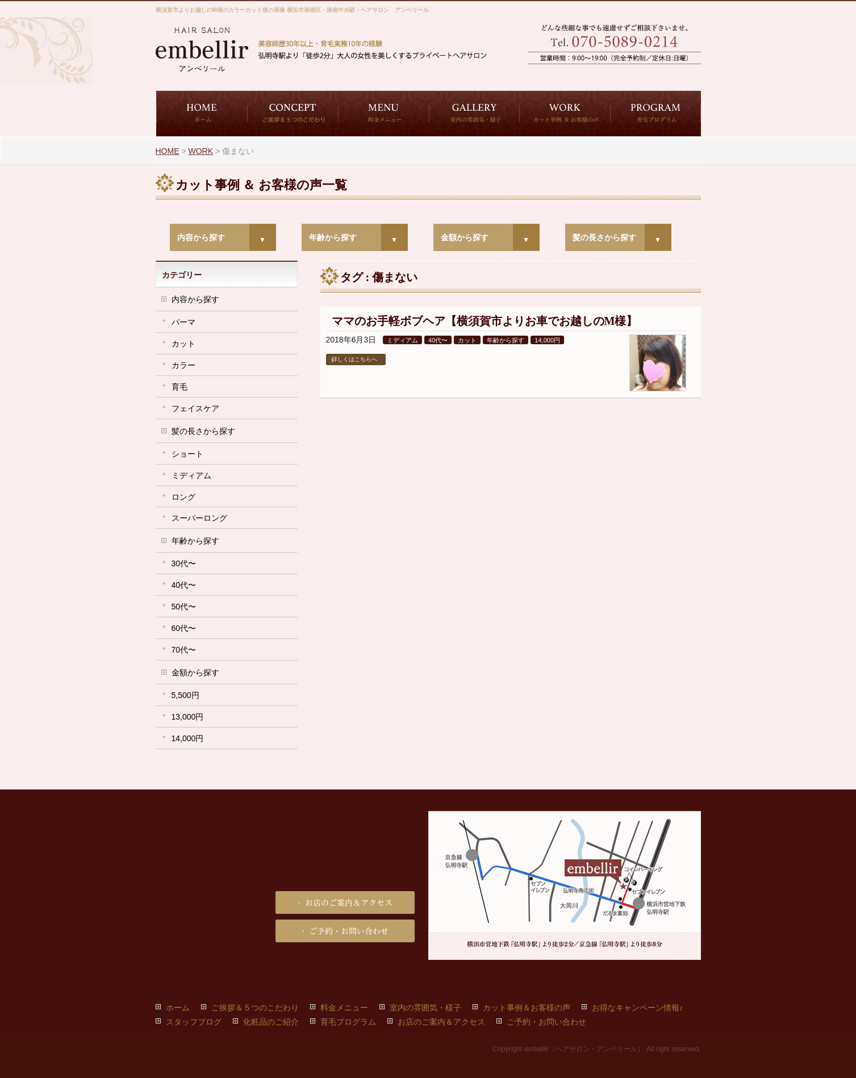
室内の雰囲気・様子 (425, 1007)
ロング (183, 497)
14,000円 (547, 340)
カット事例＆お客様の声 (526, 1007)
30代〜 (184, 563)
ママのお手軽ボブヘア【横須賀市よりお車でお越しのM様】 (485, 321)
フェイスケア (195, 408)
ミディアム (402, 340)
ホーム (178, 1007)
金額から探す (464, 237)
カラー (183, 365)
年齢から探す (333, 237)
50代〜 (184, 606)
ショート (187, 453)
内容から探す (201, 237)
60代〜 (184, 628)
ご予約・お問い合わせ (570, 74)
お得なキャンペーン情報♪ (637, 1007)
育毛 (179, 386)
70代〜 (184, 649)
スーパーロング (199, 518)
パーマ (183, 322)
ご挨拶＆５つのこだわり (255, 1007)
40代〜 (438, 340)
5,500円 (185, 695)
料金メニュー (344, 1007)
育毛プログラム (348, 1021)
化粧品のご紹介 (271, 1021)
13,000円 (188, 716)
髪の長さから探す (604, 237)
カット (467, 340)
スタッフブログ (194, 1021)
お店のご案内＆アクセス (658, 74)
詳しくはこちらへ (354, 359)
